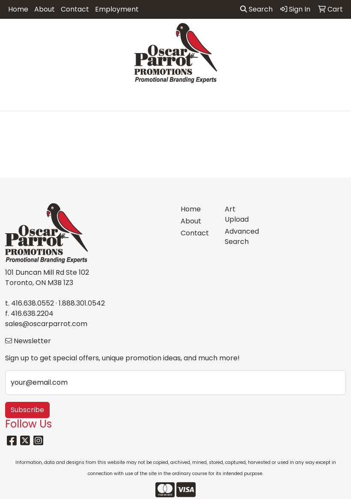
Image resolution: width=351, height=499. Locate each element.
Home (18, 9)
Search (256, 9)
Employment (117, 9)
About (44, 9)
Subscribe (27, 410)
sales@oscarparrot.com (46, 324)
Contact (75, 9)
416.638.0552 (32, 303)
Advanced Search (242, 236)
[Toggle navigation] (13, 101)
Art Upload (237, 214)
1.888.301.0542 (82, 303)
